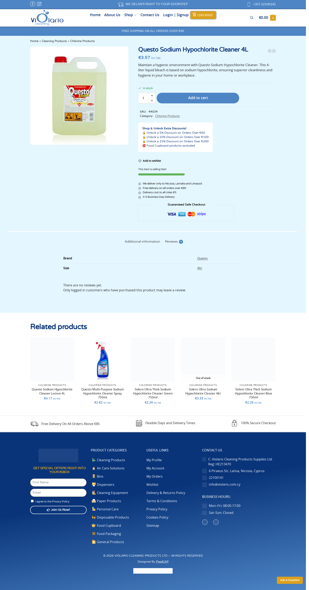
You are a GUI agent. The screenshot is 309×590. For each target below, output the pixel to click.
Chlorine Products (82, 41)
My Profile (154, 460)
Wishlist (152, 484)
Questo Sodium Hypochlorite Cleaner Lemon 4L (52, 391)
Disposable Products (113, 517)
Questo (202, 258)
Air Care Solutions (111, 468)
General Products (110, 542)
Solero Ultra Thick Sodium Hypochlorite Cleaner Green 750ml (153, 393)
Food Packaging (109, 534)
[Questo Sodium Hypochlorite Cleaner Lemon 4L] (274, 51)
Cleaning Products (54, 41)
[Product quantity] (143, 98)
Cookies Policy (157, 517)
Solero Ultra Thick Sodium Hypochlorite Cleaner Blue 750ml (253, 393)
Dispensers (105, 484)
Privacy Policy (156, 509)
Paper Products (109, 501)
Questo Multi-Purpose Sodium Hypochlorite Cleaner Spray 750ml (102, 393)
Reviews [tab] (174, 242)
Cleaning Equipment (112, 493)
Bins (100, 476)
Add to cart (198, 98)
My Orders (154, 476)
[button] (267, 18)
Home (34, 41)
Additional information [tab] (142, 241)
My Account (155, 468)
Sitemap (152, 525)
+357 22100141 (264, 4)
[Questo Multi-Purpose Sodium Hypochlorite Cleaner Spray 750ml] (270, 51)
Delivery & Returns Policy (165, 493)
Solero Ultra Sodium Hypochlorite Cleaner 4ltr (203, 391)
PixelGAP (162, 561)
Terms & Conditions (161, 501)
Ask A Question (290, 580)
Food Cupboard (109, 525)
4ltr (199, 268)
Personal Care (108, 509)
